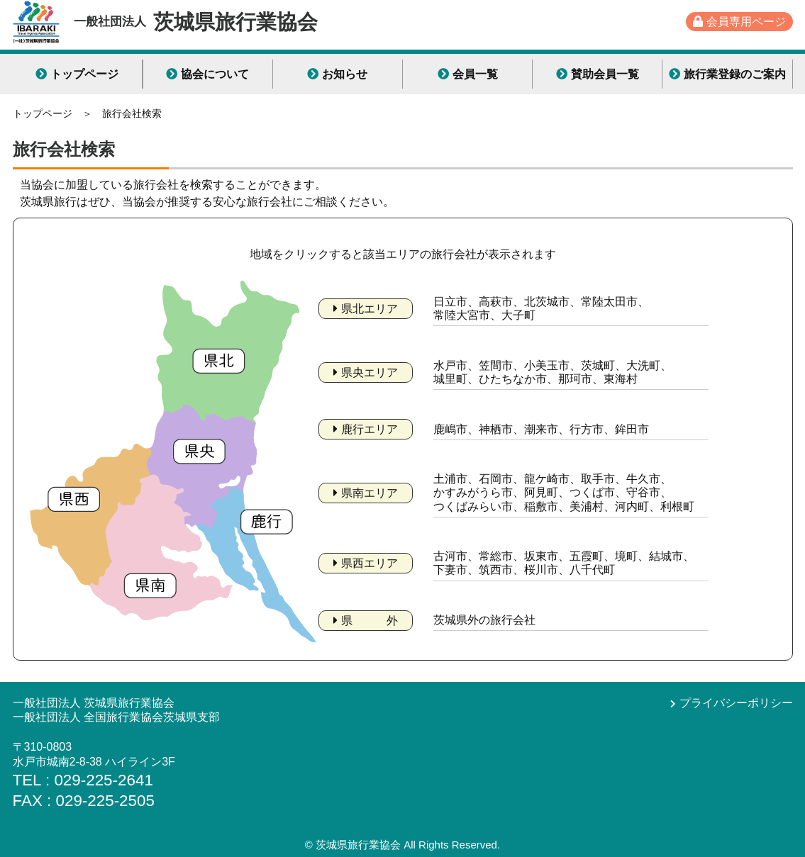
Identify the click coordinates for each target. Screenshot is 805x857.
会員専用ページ (739, 22)
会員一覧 (468, 74)
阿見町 (541, 492)
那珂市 (575, 379)
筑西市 (496, 570)
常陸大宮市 (461, 315)
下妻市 (450, 570)
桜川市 (541, 570)
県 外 (365, 621)
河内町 (632, 506)
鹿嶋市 (450, 429)
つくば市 (592, 492)
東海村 (621, 379)
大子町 (518, 315)
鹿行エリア (365, 429)
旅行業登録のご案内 (727, 74)
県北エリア (365, 309)
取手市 (598, 479)
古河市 (450, 556)
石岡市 (496, 479)
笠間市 (496, 365)
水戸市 (450, 365)
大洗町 (643, 365)
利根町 (677, 506)
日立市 (450, 302)
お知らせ (337, 74)
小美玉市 (547, 365)
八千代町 (592, 570)
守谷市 (643, 492)
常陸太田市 (609, 302)
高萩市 (496, 302)
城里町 (450, 379)
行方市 (587, 429)
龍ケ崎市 (547, 479)
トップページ (76, 74)
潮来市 (541, 429)
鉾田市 (632, 429)
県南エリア (365, 493)
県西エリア (365, 563)
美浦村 (587, 506)
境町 (626, 556)
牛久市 (643, 479)
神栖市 (496, 429)
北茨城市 (547, 302)
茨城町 (598, 365)
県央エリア (365, 372)
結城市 (666, 556)
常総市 (496, 556)
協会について (207, 74)
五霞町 (587, 556)
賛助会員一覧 (597, 74)
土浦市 (450, 479)
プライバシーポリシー (731, 703)
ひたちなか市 (513, 379)
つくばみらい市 (473, 506)
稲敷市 (541, 506)
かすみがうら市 (473, 492)
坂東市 (541, 556)
